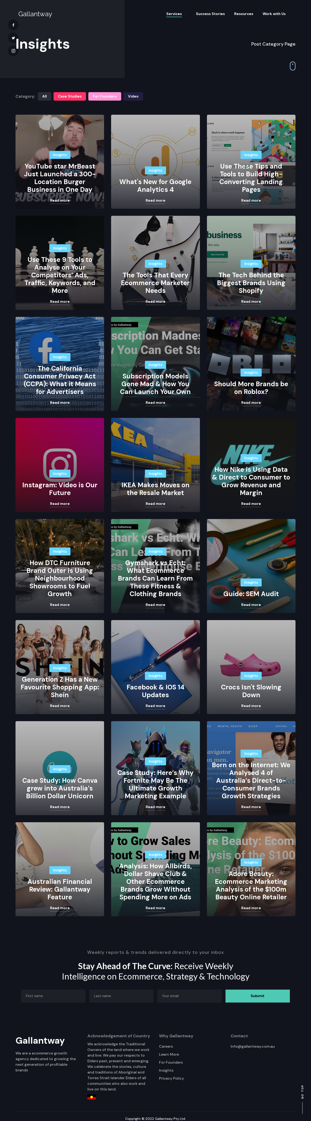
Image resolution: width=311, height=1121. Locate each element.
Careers (166, 1046)
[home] (35, 14)
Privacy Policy (171, 1078)
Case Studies (70, 96)
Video (133, 96)
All (44, 96)
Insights (166, 1070)
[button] (176, 14)
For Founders (105, 96)
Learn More (169, 1054)
